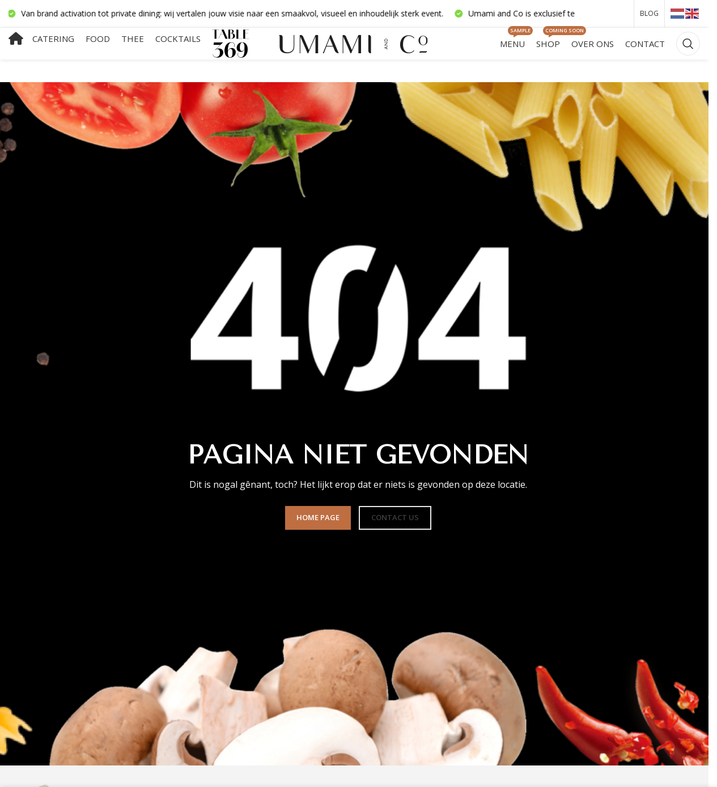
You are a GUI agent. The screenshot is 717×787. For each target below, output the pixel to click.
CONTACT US (395, 521)
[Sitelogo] (354, 45)
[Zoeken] (688, 46)
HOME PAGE (318, 521)
